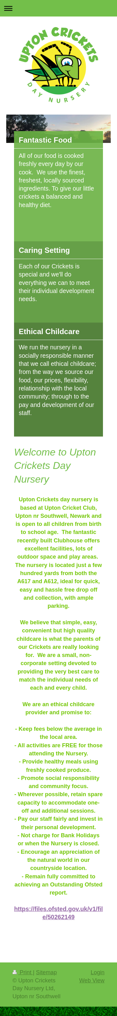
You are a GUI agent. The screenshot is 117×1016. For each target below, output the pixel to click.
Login (97, 972)
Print (22, 972)
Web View (92, 980)
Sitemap (46, 972)
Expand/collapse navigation (58, 8)
